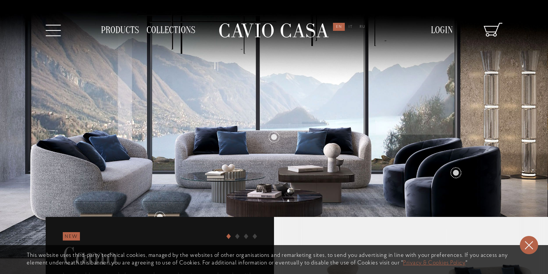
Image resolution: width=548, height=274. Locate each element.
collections (171, 30)
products (120, 30)
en (339, 27)
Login (442, 30)
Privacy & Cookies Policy (434, 263)
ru (363, 27)
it (351, 27)
